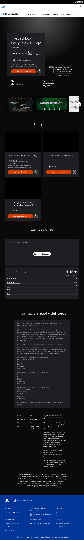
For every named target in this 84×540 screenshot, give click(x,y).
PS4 (20, 6)
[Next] (79, 102)
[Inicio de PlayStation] (4, 6)
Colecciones (45, 12)
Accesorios (34, 6)
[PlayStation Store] (11, 12)
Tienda (50, 6)
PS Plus (26, 6)
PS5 (15, 6)
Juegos (9, 6)
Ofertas (55, 12)
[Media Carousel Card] (20, 102)
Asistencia (57, 6)
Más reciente (32, 12)
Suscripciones (66, 12)
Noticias (42, 6)
